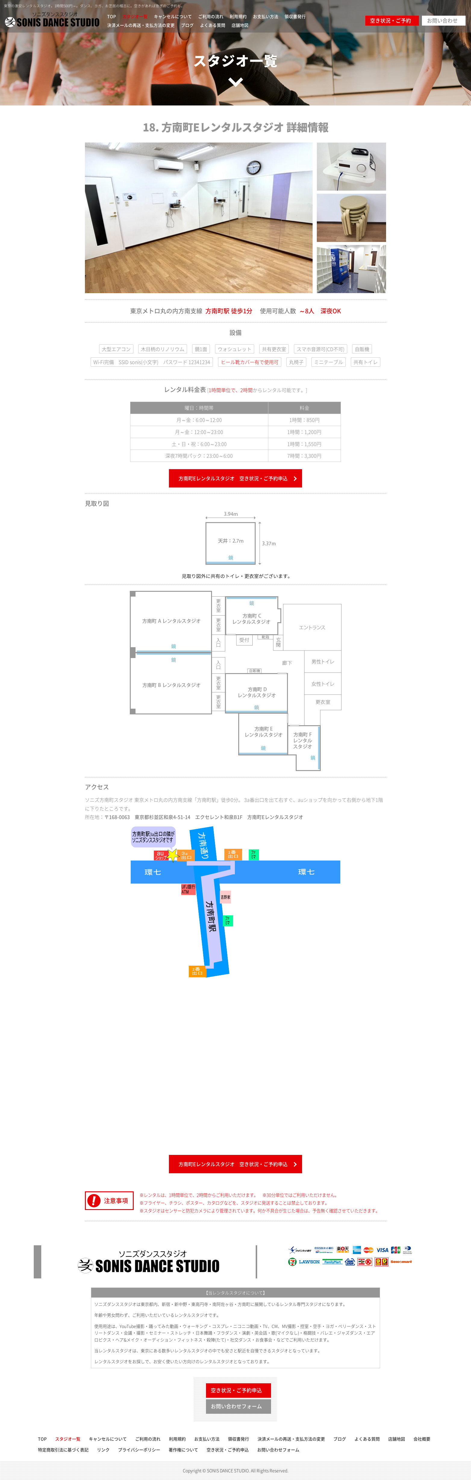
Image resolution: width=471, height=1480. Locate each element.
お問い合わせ (442, 20)
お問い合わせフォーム (236, 1406)
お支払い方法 (265, 16)
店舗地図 (240, 25)
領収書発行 (295, 16)
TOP (111, 16)
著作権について (183, 1450)
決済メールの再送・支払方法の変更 (141, 25)
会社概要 (421, 1439)
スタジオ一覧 (135, 16)
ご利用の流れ (210, 16)
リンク (103, 1450)
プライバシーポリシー (139, 1450)
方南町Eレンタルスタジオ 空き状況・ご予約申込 (233, 478)
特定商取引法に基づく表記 (63, 1450)
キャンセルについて (173, 16)
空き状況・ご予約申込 (236, 1390)
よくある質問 (212, 25)
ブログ (187, 25)
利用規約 (238, 16)
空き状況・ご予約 (390, 20)
